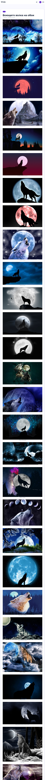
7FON (3, 2)
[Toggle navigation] (43, 2)
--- (4, 11)
